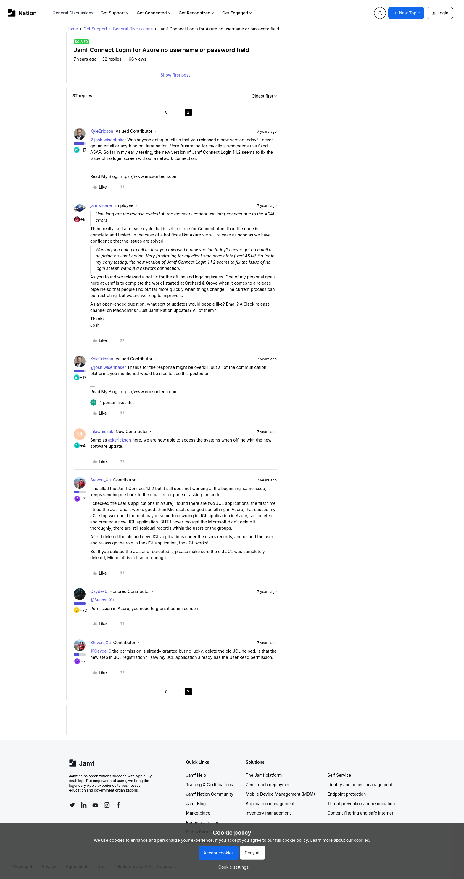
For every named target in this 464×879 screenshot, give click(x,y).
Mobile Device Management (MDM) (280, 794)
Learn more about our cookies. (340, 840)
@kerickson (119, 439)
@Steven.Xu (102, 599)
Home (72, 28)
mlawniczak (101, 431)
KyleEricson (101, 131)
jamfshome (101, 205)
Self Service (339, 775)
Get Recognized (197, 12)
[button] (406, 13)
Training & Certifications (209, 784)
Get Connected (154, 12)
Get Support (115, 12)
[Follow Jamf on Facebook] (118, 805)
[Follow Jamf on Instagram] (107, 805)
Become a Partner (203, 822)
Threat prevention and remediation (361, 803)
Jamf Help (196, 775)
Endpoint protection (347, 794)
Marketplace (198, 812)
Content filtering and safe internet (360, 812)
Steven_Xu (100, 479)
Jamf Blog (196, 803)
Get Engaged (237, 12)
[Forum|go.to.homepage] (22, 13)
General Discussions (73, 12)
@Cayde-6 (100, 650)
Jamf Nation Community (209, 794)
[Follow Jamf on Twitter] (72, 805)
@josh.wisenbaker (108, 139)
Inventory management (268, 812)
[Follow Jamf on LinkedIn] (84, 805)
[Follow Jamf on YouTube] (95, 805)
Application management (270, 803)
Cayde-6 (98, 591)
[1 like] (112, 402)
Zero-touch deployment (269, 784)
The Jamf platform (264, 775)
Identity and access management (360, 784)
